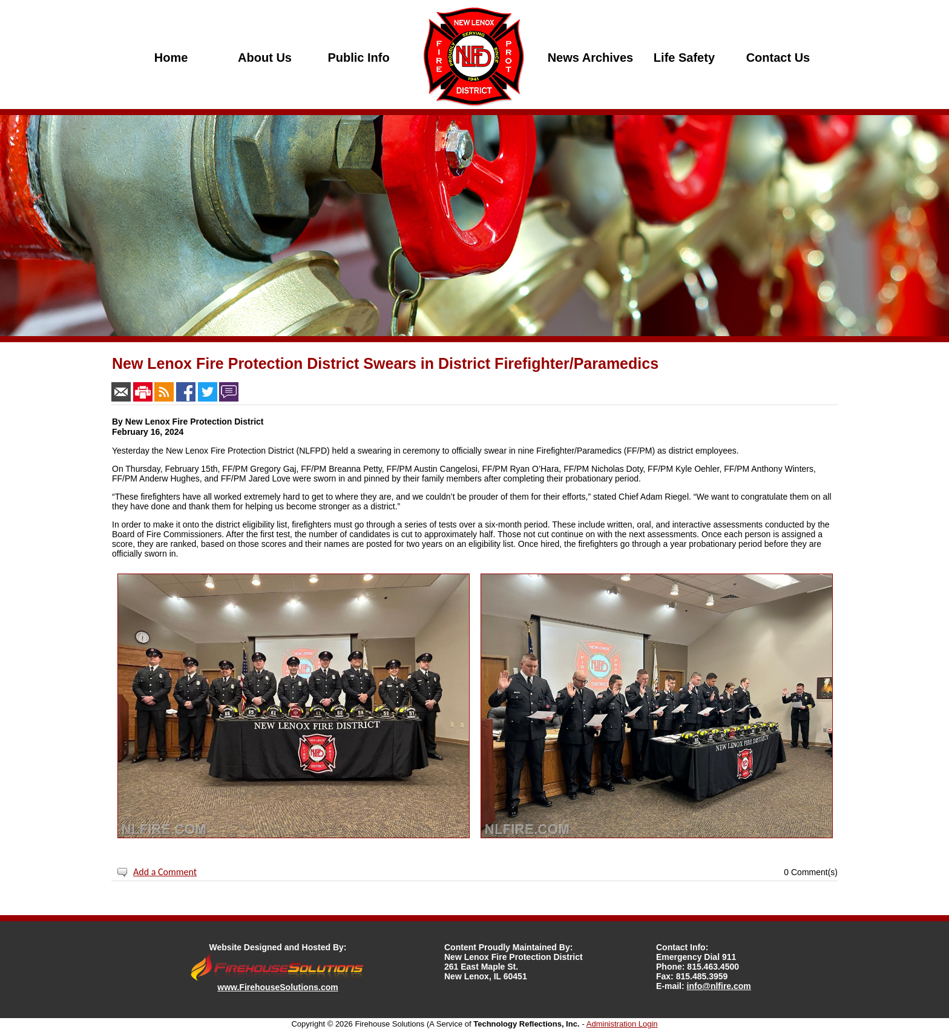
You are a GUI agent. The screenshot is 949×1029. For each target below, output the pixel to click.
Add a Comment (165, 872)
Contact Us (778, 57)
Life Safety (684, 57)
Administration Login (622, 1023)
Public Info (358, 57)
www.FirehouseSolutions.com (277, 987)
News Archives (591, 57)
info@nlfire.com (719, 986)
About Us (265, 57)
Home (171, 57)
